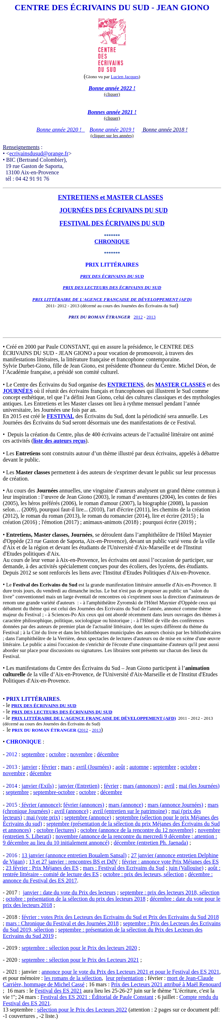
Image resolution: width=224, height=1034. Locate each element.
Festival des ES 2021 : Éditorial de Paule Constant (96, 997)
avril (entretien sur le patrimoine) (130, 811)
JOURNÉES (18, 391)
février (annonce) (40, 805)
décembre (108, 754)
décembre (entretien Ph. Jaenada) (151, 843)
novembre (81, 754)
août (120, 767)
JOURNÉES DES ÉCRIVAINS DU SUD (113, 210)
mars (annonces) (141, 786)
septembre (33, 754)
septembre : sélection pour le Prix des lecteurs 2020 (79, 948)
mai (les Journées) (199, 786)
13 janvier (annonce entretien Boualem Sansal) (74, 855)
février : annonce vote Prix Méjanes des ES (170, 862)
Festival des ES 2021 (58, 991)
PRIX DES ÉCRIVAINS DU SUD (43, 705)
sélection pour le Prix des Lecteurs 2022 (82, 1010)
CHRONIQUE (112, 241)
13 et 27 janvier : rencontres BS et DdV (73, 862)
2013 (151, 317)
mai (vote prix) (42, 817)
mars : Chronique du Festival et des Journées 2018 (62, 923)
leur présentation (125, 978)
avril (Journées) (93, 767)
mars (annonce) (125, 805)
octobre (57, 754)
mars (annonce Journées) (175, 805)
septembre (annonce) (87, 817)
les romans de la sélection (73, 978)
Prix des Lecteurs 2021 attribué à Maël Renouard (166, 984)
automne (139, 767)
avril (169, 786)
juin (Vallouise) (185, 868)
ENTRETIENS (78, 197)
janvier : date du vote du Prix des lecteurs (69, 892)
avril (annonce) (71, 811)
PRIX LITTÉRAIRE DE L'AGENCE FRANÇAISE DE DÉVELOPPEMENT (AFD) (94, 718)
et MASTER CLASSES (131, 197)
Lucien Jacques (125, 76)
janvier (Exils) (38, 786)
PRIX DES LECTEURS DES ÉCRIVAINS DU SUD (112, 287)
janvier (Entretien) (78, 786)
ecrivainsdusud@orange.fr (39, 153)
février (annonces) (83, 805)
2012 (138, 317)
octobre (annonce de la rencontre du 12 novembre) (137, 830)
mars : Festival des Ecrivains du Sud (123, 868)
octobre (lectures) (56, 830)
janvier (29, 767)
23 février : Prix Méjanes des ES (42, 868)
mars (66, 767)
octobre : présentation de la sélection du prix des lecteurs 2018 (75, 899)
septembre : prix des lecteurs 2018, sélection (169, 892)
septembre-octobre (54, 792)
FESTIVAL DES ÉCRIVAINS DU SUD (111, 223)
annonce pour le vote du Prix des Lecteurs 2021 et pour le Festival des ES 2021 (130, 972)
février (49, 767)
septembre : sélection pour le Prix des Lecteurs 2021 (80, 960)
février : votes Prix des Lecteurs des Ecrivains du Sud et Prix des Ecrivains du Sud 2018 (120, 917)
